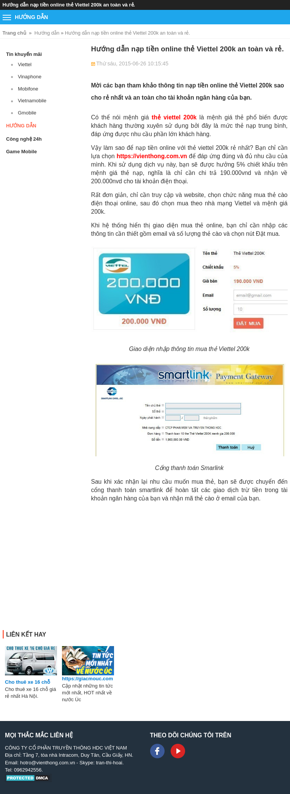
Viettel (25, 64)
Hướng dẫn (46, 33)
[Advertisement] (189, 561)
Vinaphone (29, 76)
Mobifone (28, 89)
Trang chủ (14, 33)
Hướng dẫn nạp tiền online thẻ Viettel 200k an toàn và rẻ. (127, 33)
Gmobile (27, 113)
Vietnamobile (32, 100)
